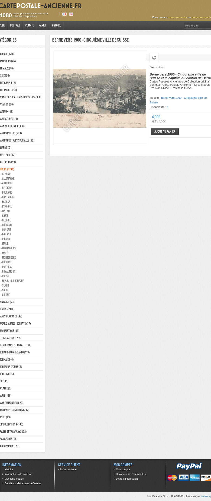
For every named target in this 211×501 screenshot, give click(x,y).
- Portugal (7, 267)
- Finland (6, 211)
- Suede (5, 290)
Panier (42, 25)
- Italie (4, 243)
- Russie (5, 276)
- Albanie (6, 174)
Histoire (56, 25)
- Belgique (6, 188)
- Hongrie (6, 229)
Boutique (15, 25)
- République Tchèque (12, 281)
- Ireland (6, 234)
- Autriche (6, 183)
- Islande (6, 239)
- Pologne (6, 262)
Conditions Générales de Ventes (23, 483)
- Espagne (6, 206)
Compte (29, 25)
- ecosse (5, 202)
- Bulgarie (6, 192)
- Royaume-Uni (8, 271)
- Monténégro (8, 257)
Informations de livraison (18, 474)
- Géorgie (6, 220)
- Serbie (5, 285)
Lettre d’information (127, 478)
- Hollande (7, 225)
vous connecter (177, 17)
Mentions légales (14, 478)
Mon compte (123, 469)
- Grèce (4, 216)
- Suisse (5, 295)
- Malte (5, 253)
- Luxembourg (8, 248)
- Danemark (7, 197)
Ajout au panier (164, 131)
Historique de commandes (131, 474)
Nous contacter (69, 469)
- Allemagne (7, 178)
